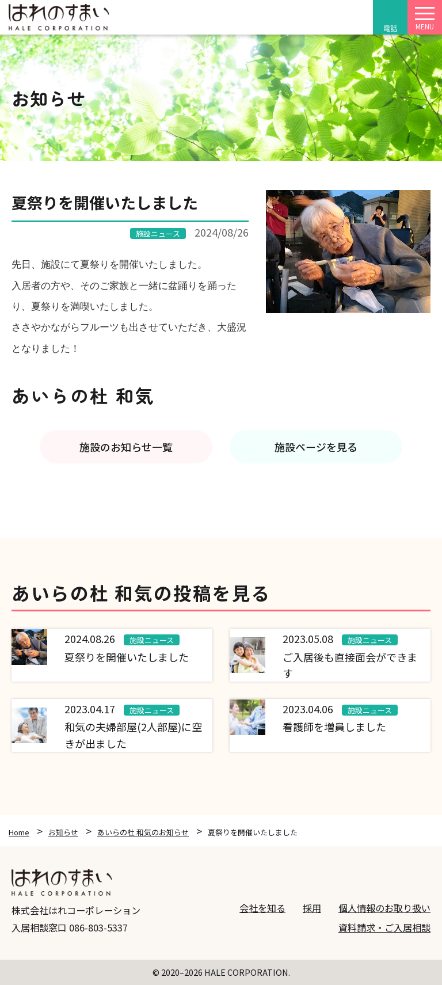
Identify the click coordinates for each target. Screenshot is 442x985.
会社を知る (262, 908)
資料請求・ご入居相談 (384, 927)
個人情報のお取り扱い (384, 908)
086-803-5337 (98, 927)
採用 (312, 908)
